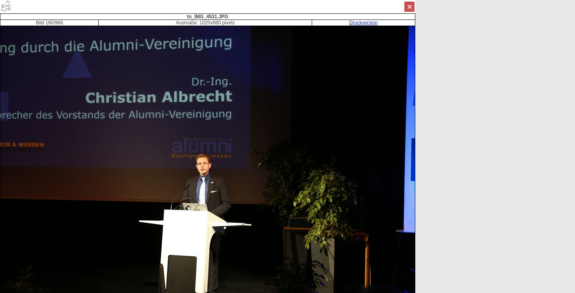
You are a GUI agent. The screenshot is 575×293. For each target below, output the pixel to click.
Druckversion (363, 23)
